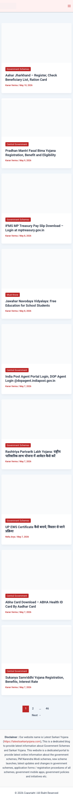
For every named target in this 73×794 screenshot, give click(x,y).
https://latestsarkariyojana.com (22, 741)
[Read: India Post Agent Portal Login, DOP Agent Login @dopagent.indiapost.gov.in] (36, 343)
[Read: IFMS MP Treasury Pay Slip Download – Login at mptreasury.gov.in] (36, 193)
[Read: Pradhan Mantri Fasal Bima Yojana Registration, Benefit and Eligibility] (36, 118)
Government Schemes (18, 69)
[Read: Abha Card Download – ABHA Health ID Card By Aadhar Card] (36, 569)
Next (36, 715)
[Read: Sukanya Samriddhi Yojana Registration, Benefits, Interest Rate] (36, 644)
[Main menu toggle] (69, 6)
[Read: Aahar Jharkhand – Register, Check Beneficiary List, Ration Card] (36, 42)
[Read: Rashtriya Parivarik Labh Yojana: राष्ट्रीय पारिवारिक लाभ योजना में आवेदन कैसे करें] (36, 419)
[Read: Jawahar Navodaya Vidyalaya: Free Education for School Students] (36, 268)
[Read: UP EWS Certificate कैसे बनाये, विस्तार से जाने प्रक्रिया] (36, 494)
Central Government (17, 144)
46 (47, 708)
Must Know (12, 294)
